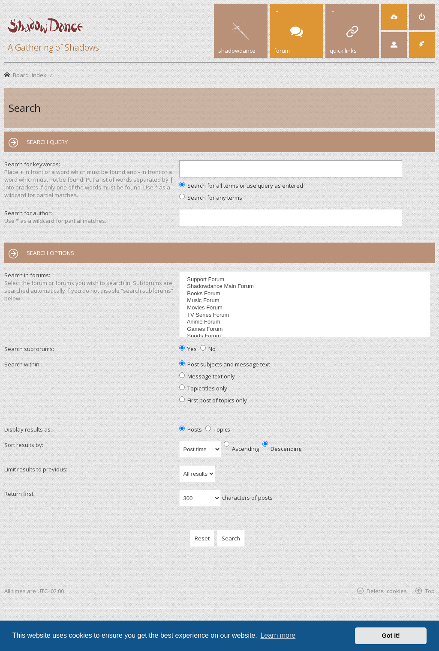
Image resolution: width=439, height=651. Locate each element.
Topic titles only (203, 388)
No (208, 349)
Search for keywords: (32, 164)
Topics (217, 429)
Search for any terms (210, 197)
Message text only (207, 376)
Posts (190, 429)
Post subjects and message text (224, 364)
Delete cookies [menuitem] (387, 591)
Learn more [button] (277, 635)
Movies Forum (306, 308)
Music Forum (306, 300)
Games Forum (306, 329)
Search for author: (28, 213)
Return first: (19, 494)
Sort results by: (23, 445)
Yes (188, 349)
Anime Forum (306, 322)
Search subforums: (29, 349)
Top (430, 591)
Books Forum (306, 293)
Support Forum (306, 279)
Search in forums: (27, 275)
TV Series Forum (306, 315)
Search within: (22, 364)
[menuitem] (394, 17)
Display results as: (28, 429)
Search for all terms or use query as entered (241, 185)
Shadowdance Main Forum (306, 286)
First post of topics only (213, 400)
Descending (281, 449)
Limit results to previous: (35, 469)
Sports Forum (306, 336)
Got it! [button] (391, 635)
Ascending (241, 449)
